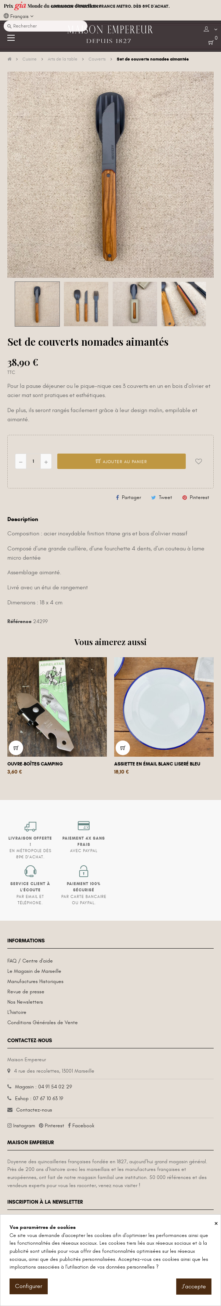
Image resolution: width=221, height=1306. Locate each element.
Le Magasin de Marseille (34, 971)
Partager (131, 497)
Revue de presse (25, 992)
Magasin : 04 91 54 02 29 (43, 1087)
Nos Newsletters (25, 1002)
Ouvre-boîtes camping (35, 764)
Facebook (83, 1126)
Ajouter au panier (121, 461)
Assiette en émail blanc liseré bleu (157, 764)
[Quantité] (33, 461)
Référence (19, 621)
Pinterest (199, 497)
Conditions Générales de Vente (42, 1022)
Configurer (28, 1286)
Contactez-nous (34, 1110)
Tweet (165, 497)
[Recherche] (45, 26)
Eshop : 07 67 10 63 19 (39, 1098)
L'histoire (16, 1012)
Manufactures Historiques (35, 981)
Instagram (24, 1126)
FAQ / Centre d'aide (30, 961)
